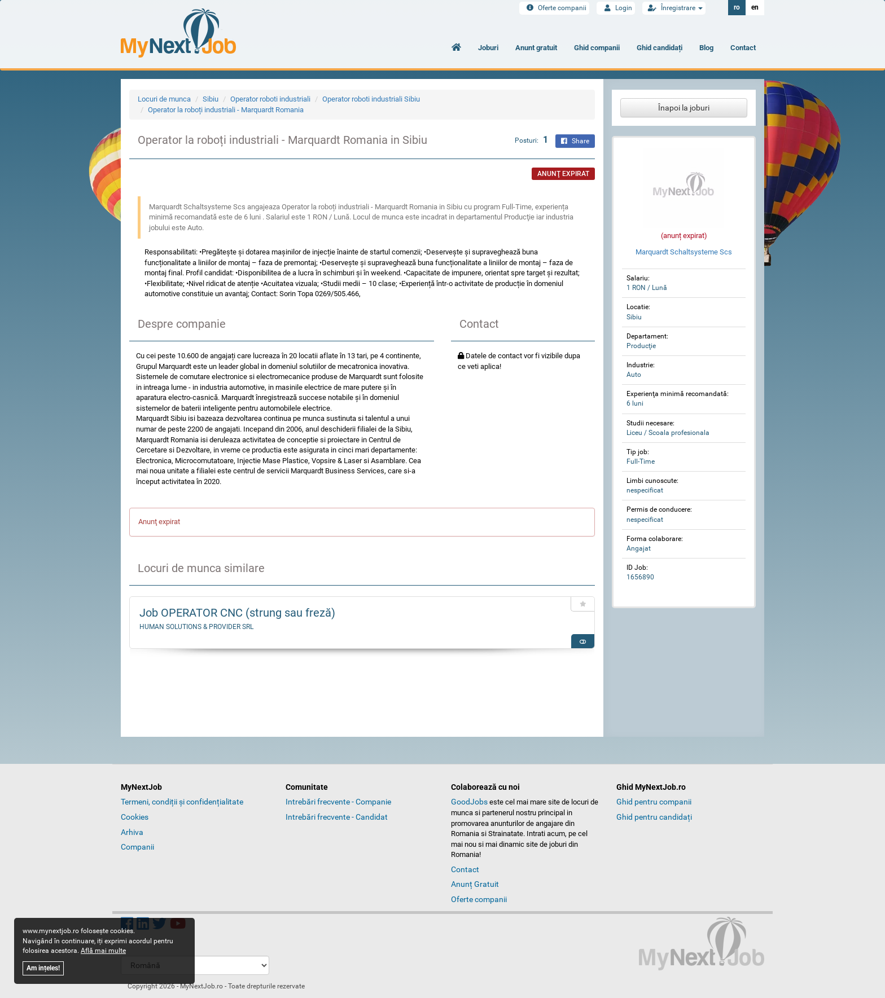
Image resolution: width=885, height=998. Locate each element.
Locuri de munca (164, 99)
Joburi (488, 47)
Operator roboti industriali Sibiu (371, 99)
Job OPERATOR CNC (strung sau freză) (237, 612)
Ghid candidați (659, 47)
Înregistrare (674, 8)
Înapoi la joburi (683, 107)
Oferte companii (554, 8)
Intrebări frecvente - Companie (338, 801)
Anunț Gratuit (475, 884)
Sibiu (210, 99)
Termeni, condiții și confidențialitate (182, 801)
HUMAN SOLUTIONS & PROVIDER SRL (196, 627)
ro (737, 7)
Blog (706, 47)
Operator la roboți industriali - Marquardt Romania (226, 109)
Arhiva (132, 832)
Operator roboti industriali (270, 99)
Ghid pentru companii (653, 801)
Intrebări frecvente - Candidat (337, 816)
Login (615, 8)
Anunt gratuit (536, 47)
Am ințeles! (43, 968)
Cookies (134, 816)
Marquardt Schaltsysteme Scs (684, 252)
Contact (743, 47)
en (755, 7)
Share (575, 141)
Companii (137, 846)
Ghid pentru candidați (654, 816)
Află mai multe (103, 951)
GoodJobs (469, 801)
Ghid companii (597, 47)
